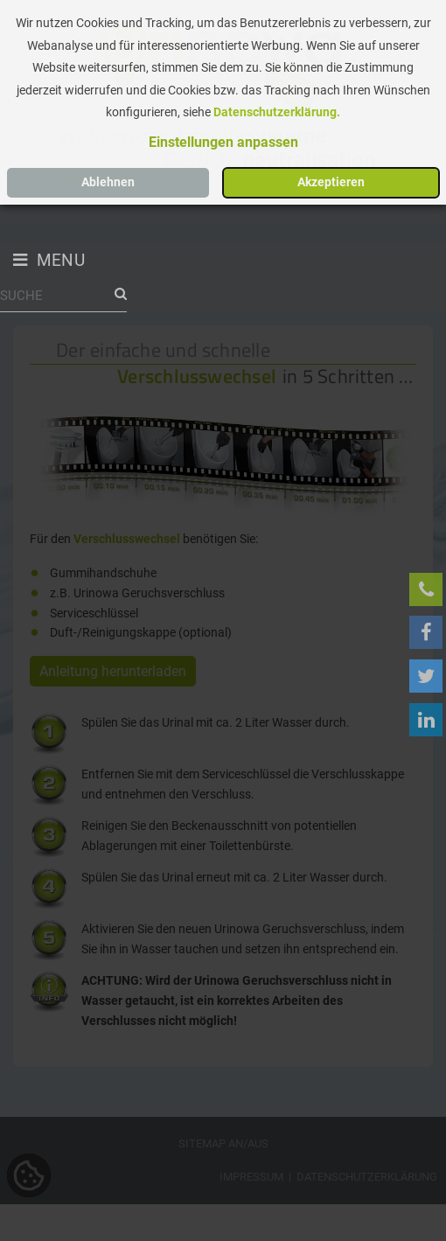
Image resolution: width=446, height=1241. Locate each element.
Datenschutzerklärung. (276, 112)
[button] (223, 142)
